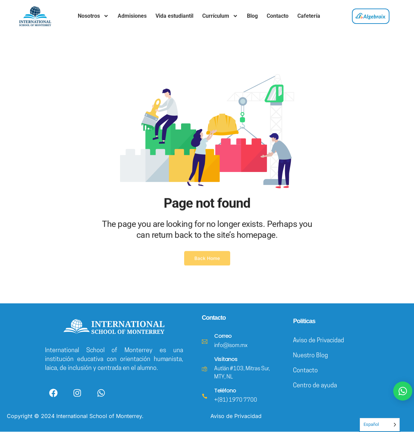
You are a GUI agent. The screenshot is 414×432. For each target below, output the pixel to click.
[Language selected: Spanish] (379, 424)
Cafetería (308, 16)
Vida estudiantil (174, 16)
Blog (252, 16)
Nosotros (93, 16)
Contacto (278, 16)
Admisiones (132, 16)
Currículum (220, 16)
